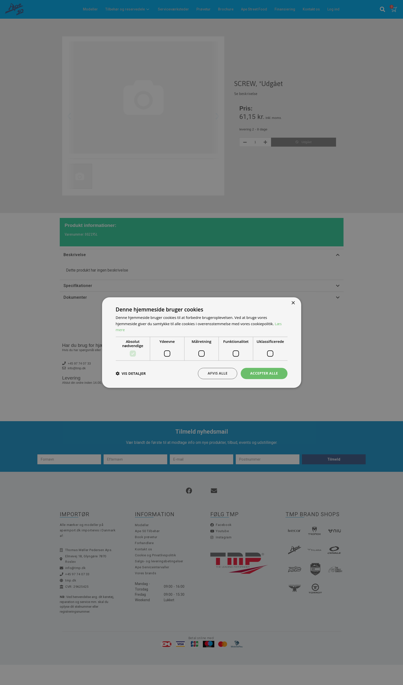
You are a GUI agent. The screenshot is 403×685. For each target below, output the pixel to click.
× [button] (293, 303)
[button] (131, 373)
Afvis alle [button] (218, 373)
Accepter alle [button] (264, 373)
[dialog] (201, 342)
